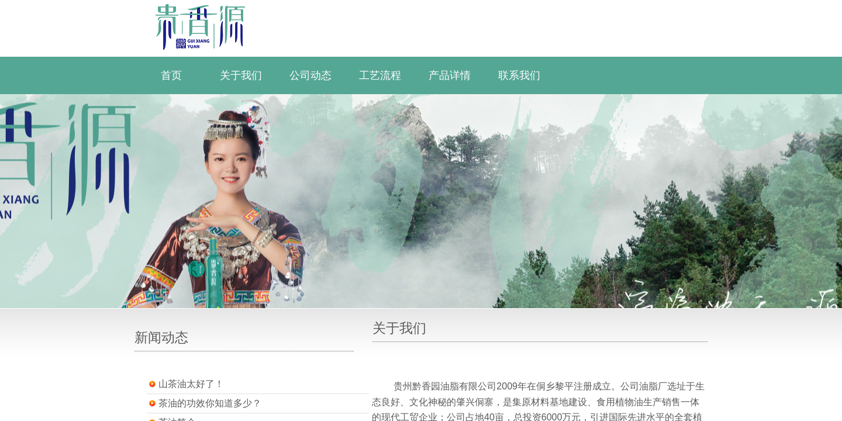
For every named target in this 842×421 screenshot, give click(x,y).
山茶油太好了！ (191, 384)
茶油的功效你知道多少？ (209, 403)
